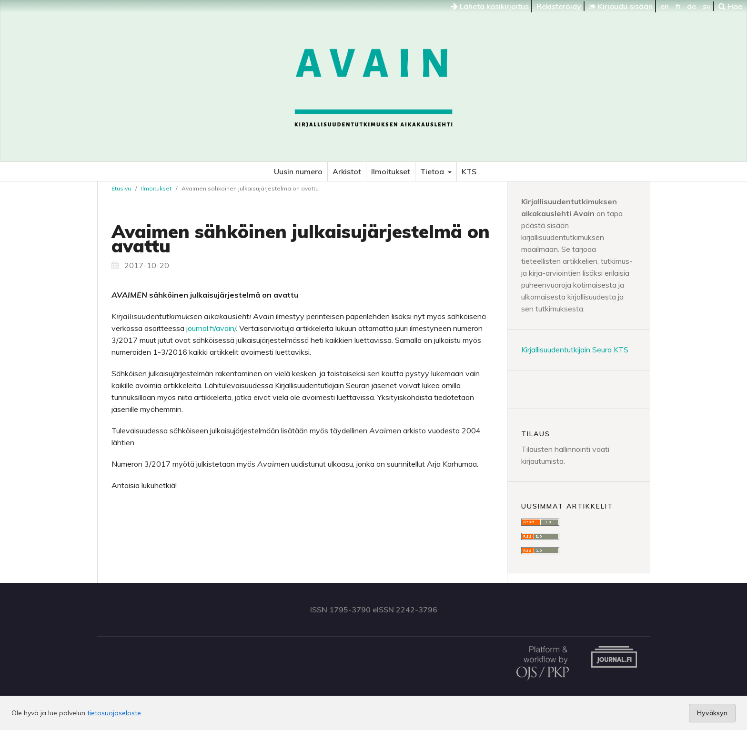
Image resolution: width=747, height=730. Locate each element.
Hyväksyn (712, 713)
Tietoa (433, 171)
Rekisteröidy (558, 6)
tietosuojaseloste (114, 713)
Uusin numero (298, 171)
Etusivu (121, 188)
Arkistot (347, 171)
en (664, 6)
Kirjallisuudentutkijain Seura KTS (574, 349)
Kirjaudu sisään (621, 6)
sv (707, 6)
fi (678, 6)
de (691, 6)
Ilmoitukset (390, 171)
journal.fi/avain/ (211, 328)
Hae (730, 6)
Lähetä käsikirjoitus (490, 6)
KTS (469, 171)
